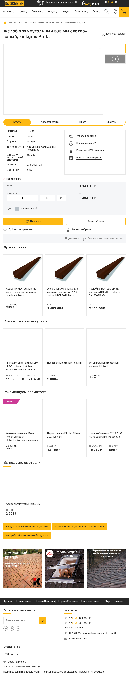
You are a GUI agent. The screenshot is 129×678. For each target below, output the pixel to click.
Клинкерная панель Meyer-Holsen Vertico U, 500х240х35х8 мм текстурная (22, 436)
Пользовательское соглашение (59, 672)
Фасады (72, 601)
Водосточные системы (90, 605)
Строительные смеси (114, 605)
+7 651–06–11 (77, 623)
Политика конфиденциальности (21, 672)
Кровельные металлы (23, 605)
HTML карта (10, 654)
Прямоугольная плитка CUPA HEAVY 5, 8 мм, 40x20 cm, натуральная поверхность (22, 366)
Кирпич (62, 601)
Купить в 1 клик (96, 221)
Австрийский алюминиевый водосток (27, 536)
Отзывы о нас (11, 647)
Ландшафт (51, 601)
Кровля (7, 601)
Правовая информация (92, 672)
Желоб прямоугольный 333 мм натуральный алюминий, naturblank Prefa (21, 292)
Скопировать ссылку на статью (105, 239)
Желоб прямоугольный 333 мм (23, 504)
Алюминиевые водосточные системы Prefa (79, 527)
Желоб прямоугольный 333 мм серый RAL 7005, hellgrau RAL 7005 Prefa (104, 292)
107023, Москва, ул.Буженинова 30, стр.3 (92, 633)
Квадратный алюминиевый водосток (27, 527)
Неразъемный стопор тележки (64, 363)
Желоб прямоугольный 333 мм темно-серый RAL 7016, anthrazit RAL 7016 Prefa (62, 292)
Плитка (39, 601)
